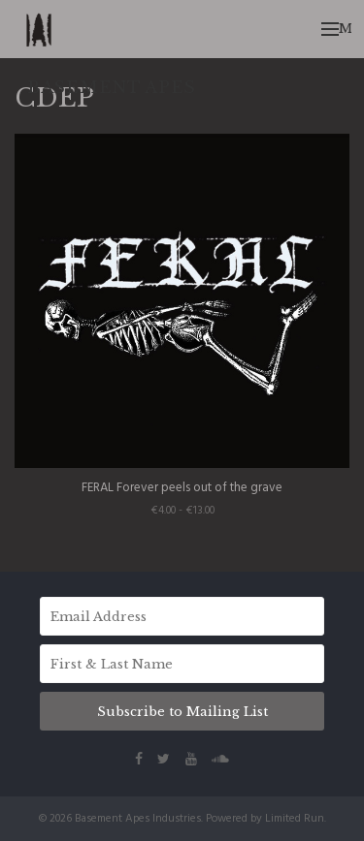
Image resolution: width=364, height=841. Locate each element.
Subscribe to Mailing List (182, 711)
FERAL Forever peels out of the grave (182, 488)
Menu (336, 28)
